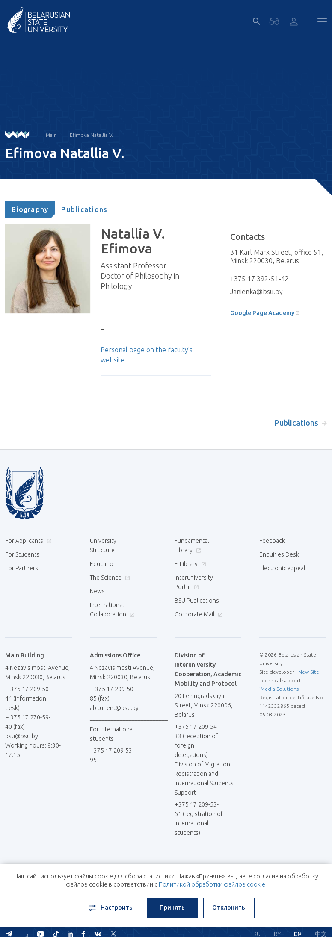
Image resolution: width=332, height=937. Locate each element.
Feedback (272, 540)
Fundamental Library (192, 545)
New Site (308, 672)
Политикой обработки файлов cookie (212, 884)
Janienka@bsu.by (256, 291)
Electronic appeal (282, 568)
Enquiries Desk (279, 554)
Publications (84, 209)
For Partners (21, 568)
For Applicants (27, 540)
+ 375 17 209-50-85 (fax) (112, 694)
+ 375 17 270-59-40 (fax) (27, 722)
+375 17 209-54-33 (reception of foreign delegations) (197, 740)
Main (51, 135)
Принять (172, 907)
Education (103, 563)
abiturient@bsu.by (114, 707)
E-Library (189, 563)
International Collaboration (112, 609)
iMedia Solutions (279, 689)
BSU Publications (197, 600)
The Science (109, 577)
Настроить (110, 908)
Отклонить (228, 907)
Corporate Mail (198, 614)
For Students (22, 554)
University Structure (103, 545)
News (97, 591)
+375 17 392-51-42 (259, 279)
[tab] (30, 209)
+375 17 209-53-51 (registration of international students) (199, 818)
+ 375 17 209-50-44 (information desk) (27, 698)
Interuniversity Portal (194, 582)
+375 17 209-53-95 (112, 755)
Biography (30, 209)
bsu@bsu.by (21, 736)
